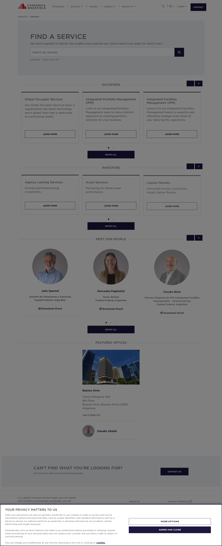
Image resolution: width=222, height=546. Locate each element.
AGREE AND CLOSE (170, 529)
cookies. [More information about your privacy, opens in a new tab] (100, 542)
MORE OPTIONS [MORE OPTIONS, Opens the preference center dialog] (170, 521)
